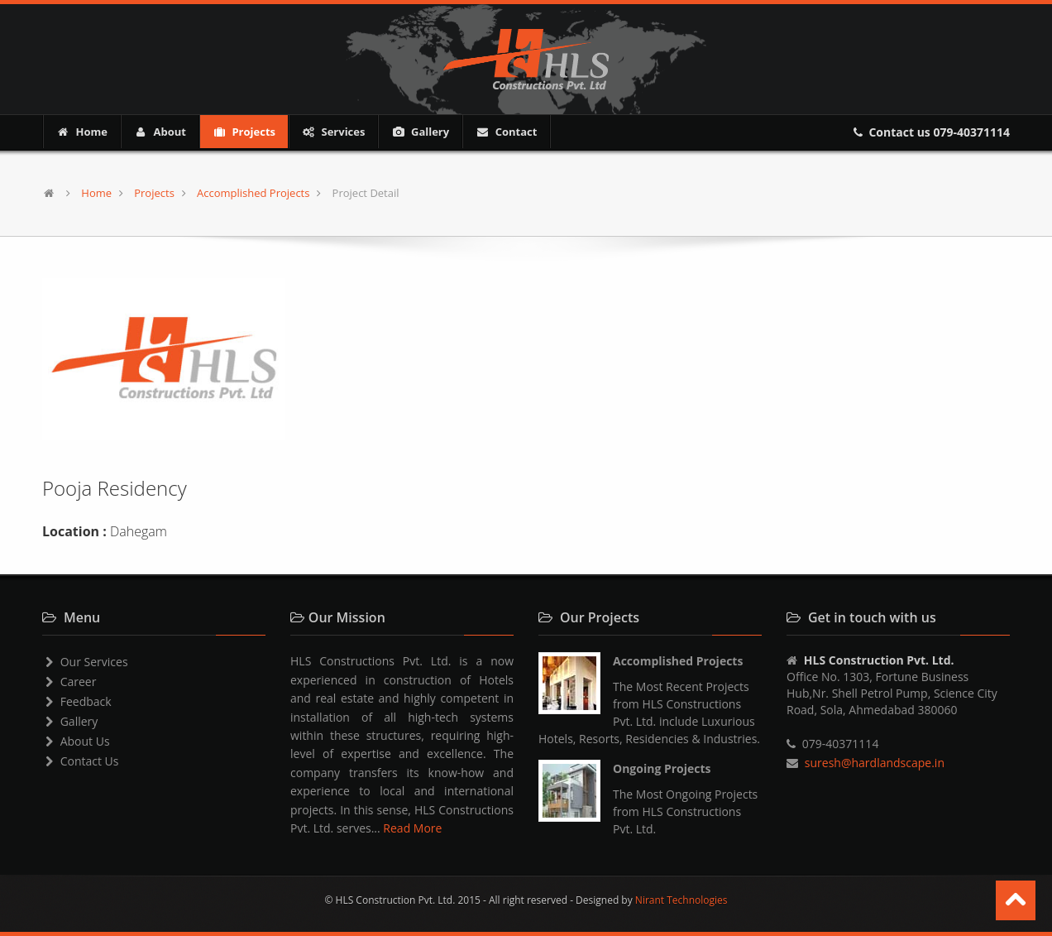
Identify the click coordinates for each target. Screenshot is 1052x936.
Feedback (77, 701)
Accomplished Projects (253, 192)
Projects (244, 131)
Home (82, 131)
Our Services (85, 662)
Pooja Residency (114, 488)
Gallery (420, 131)
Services (333, 131)
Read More (412, 828)
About (160, 131)
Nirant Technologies (681, 900)
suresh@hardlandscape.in (874, 762)
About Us (76, 741)
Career (69, 681)
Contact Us (80, 761)
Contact (506, 131)
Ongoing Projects (662, 768)
